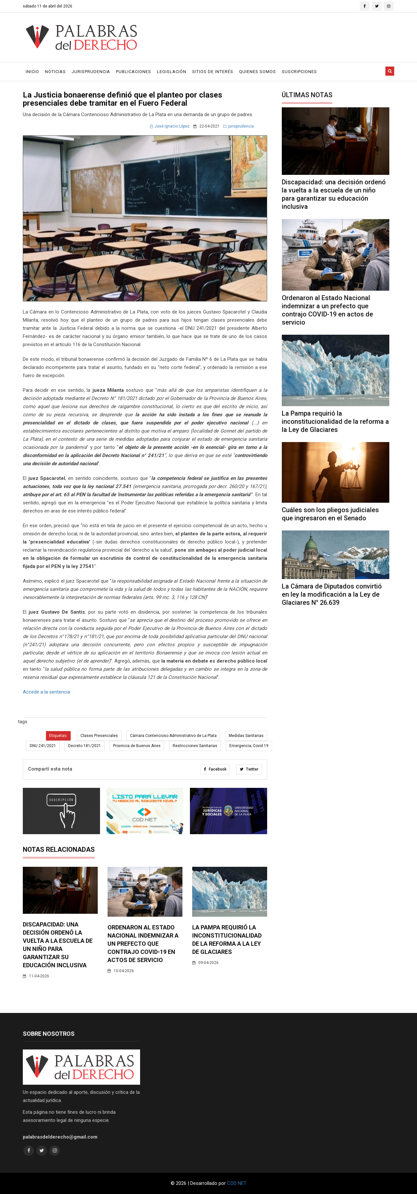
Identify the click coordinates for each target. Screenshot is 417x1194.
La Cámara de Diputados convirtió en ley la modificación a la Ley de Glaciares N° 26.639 (332, 594)
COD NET (237, 1183)
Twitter (249, 769)
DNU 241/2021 (43, 745)
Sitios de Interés (212, 71)
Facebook (215, 769)
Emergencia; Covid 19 (248, 745)
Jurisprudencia (91, 71)
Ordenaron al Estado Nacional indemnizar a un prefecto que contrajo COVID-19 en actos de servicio (143, 943)
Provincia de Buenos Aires (137, 745)
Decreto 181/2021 (84, 745)
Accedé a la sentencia (46, 692)
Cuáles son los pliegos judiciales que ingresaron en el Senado (330, 514)
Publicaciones (133, 71)
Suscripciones (299, 71)
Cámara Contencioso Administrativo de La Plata (173, 735)
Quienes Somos (257, 71)
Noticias (55, 71)
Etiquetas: (58, 735)
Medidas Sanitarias (246, 735)
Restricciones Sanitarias (195, 745)
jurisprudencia (238, 126)
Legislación (171, 71)
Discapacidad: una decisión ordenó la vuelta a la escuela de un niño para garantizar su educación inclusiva (334, 194)
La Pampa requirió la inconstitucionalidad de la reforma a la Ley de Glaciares (335, 421)
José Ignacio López (170, 126)
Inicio (32, 71)
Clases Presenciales (99, 735)
